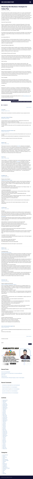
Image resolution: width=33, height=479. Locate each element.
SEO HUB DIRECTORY (7, 2)
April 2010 (4, 446)
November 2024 (5, 405)
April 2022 (4, 428)
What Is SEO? (3, 374)
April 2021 (4, 439)
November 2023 (5, 417)
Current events (5, 457)
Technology (4, 473)
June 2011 (4, 444)
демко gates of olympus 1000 (6, 117)
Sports (4, 472)
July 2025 (4, 402)
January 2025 (5, 403)
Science (4, 470)
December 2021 (5, 432)
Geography (4, 461)
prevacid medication (5, 392)
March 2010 (4, 447)
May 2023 (4, 424)
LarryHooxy (3, 207)
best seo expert (3, 216)
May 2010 (4, 445)
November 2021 (5, 433)
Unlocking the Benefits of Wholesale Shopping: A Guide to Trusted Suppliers (12, 377)
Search (2, 342)
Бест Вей (18, 161)
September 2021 (5, 435)
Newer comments (28, 107)
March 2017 (4, 442)
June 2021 (4, 438)
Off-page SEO (5, 464)
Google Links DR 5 (4, 376)
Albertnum (3, 142)
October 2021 (5, 434)
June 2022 (4, 426)
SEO (9, 10)
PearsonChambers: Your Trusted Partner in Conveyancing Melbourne (11, 373)
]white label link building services (6, 252)
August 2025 (4, 401)
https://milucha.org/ (26, 95)
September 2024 (5, 407)
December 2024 (5, 404)
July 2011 (4, 443)
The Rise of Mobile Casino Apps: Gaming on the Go (10, 100)
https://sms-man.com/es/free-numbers (7, 130)
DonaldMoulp (3, 175)
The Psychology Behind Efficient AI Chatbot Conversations (21, 101)
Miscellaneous (5, 463)
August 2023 (4, 421)
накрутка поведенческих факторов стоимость (8, 284)
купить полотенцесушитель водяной (7, 326)
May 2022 (4, 427)
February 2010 (5, 448)
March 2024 (4, 414)
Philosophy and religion (6, 468)
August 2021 (4, 436)
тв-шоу (2, 109)
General (4, 458)
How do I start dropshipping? (15, 385)
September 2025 (5, 400)
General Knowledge (5, 460)
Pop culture (4, 469)
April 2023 (4, 425)
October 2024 (5, 406)
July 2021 (4, 437)
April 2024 (4, 413)
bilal (7, 10)
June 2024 (4, 411)
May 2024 (4, 412)
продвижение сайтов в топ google (6, 180)
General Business (5, 459)
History (4, 462)
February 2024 (5, 415)
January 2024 (5, 416)
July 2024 (4, 410)
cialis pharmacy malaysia (6, 385)
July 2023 (4, 422)
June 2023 (4, 423)
